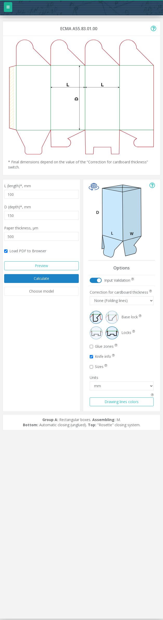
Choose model (41, 291)
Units (94, 377)
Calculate (41, 278)
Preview (41, 265)
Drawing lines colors (122, 401)
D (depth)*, (17, 206)
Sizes (98, 366)
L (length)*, (17, 185)
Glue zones (103, 346)
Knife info (102, 356)
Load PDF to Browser (25, 250)
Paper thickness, (21, 227)
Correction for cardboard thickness (121, 292)
